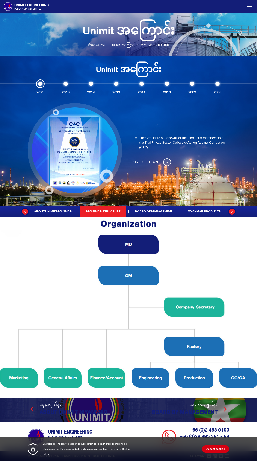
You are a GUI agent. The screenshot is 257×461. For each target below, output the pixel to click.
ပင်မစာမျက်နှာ (97, 45)
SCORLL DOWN (152, 162)
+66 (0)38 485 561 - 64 (204, 436)
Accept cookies (215, 449)
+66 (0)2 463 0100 (209, 430)
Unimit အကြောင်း (123, 45)
